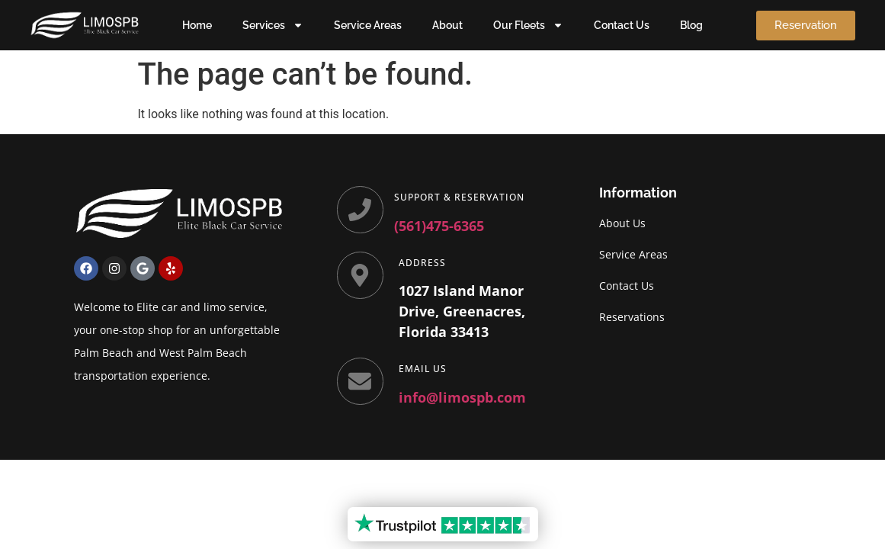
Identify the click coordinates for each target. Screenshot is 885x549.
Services (272, 25)
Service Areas (368, 25)
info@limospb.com (463, 397)
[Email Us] (360, 381)
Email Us (423, 368)
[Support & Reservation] (360, 209)
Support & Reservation (460, 197)
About (447, 25)
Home (197, 25)
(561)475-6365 (440, 226)
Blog (691, 25)
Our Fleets (528, 25)
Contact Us (621, 25)
